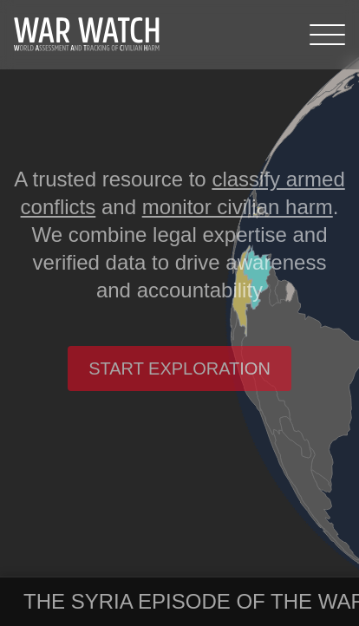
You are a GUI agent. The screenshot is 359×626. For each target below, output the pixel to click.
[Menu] (327, 34)
